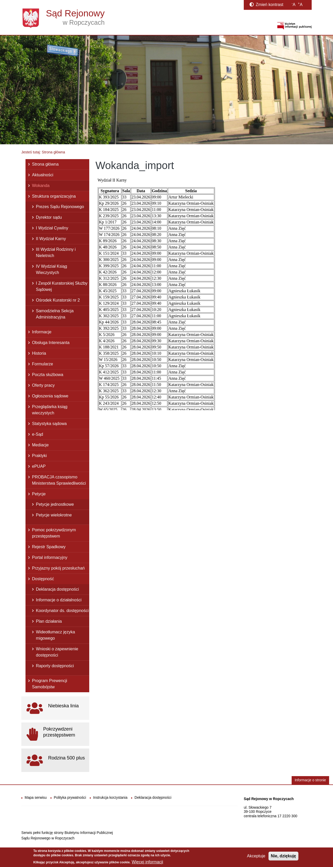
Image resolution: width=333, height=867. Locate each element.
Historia (39, 353)
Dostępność (43, 579)
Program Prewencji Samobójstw (49, 683)
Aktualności (42, 175)
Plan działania (49, 621)
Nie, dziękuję (283, 856)
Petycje (39, 494)
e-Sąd (37, 434)
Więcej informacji (147, 862)
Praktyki (39, 455)
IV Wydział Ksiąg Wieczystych (51, 269)
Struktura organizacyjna (54, 196)
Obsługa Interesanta (50, 342)
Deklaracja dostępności (57, 589)
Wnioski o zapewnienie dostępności (57, 652)
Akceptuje (256, 856)
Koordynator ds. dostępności (62, 610)
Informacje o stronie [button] (310, 780)
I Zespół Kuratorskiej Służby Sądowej (61, 286)
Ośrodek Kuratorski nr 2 (58, 300)
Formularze (42, 364)
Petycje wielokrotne (54, 515)
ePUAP (39, 466)
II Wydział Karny (51, 238)
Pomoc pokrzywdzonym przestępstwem (54, 533)
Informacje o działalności (58, 600)
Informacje (42, 332)
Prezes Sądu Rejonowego (60, 206)
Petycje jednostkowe (55, 504)
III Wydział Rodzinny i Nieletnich (56, 252)
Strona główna (45, 164)
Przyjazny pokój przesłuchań (58, 568)
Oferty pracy (43, 385)
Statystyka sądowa (49, 423)
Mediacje (40, 445)
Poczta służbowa (47, 374)
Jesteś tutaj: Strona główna (43, 152)
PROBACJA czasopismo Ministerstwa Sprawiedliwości (59, 480)
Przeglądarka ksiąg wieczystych (49, 409)
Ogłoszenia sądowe (50, 396)
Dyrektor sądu (49, 217)
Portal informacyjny (49, 557)
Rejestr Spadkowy (49, 547)
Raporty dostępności (55, 666)
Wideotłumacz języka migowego (55, 635)
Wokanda (40, 185)
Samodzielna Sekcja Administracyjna (55, 314)
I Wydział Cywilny (52, 228)
